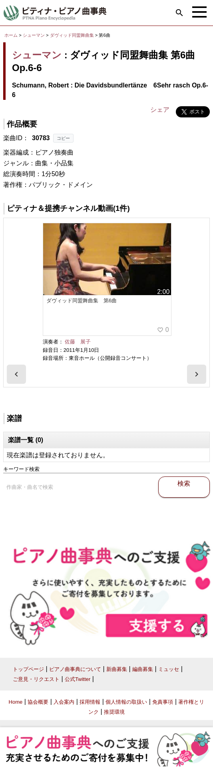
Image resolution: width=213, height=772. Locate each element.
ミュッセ (168, 669)
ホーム (11, 35)
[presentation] (16, 374)
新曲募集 (116, 669)
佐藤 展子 (78, 342)
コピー (63, 138)
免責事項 (162, 702)
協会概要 (38, 702)
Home (16, 702)
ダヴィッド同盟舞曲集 (72, 35)
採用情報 (90, 702)
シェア (159, 109)
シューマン (34, 35)
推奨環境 (114, 712)
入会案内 (64, 702)
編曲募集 (142, 669)
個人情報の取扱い (126, 702)
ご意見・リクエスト (36, 679)
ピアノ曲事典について (75, 669)
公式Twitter (77, 679)
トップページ (28, 669)
